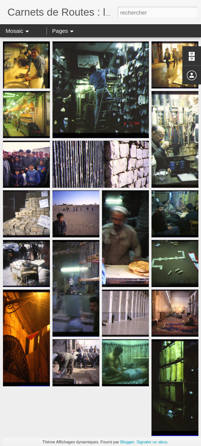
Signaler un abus (152, 442)
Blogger (127, 442)
